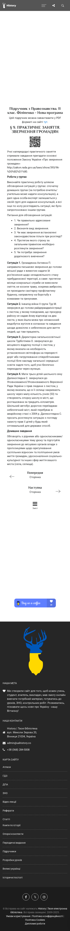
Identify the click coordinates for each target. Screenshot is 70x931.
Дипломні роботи (35, 923)
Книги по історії (11, 825)
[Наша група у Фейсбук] (26, 896)
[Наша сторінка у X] (35, 896)
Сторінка (33, 474)
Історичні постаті (12, 877)
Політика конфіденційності (47, 916)
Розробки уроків (12, 860)
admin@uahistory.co (19, 743)
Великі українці (11, 868)
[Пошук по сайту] (62, 5)
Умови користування (18, 916)
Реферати (8, 810)
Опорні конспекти (13, 833)
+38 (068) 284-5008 (18, 749)
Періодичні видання (14, 842)
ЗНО (5, 793)
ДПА (5, 784)
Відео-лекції (9, 801)
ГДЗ (5, 775)
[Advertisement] (35, 65)
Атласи (7, 767)
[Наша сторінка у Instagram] (44, 896)
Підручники (9, 851)
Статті (6, 819)
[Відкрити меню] (44, 5)
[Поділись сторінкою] (53, 5)
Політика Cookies (35, 919)
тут (45, 122)
